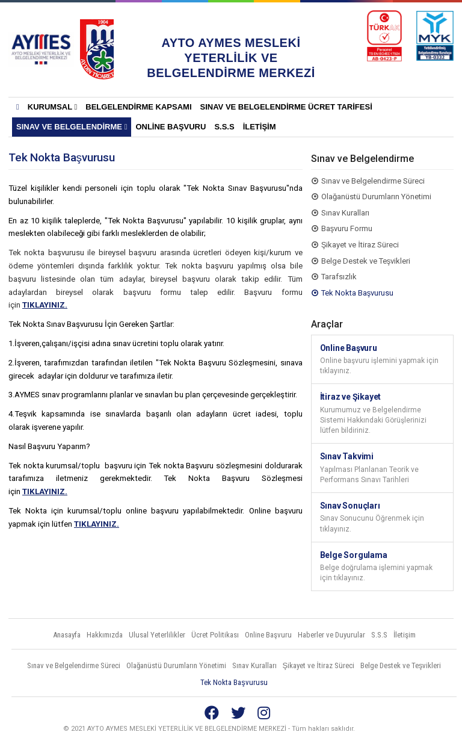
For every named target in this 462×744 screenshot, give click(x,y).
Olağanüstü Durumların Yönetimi (376, 196)
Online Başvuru (170, 126)
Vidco (431, 729)
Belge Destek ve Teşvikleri (366, 260)
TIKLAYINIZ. (44, 304)
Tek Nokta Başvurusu (357, 292)
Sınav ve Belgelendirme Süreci (373, 180)
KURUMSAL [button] (53, 106)
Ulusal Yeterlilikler (157, 634)
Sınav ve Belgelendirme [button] (71, 126)
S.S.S (224, 126)
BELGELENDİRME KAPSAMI (138, 106)
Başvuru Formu (347, 228)
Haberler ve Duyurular (331, 634)
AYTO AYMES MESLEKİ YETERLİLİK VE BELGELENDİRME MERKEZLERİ (41, 49)
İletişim (259, 126)
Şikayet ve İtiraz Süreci (360, 244)
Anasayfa (67, 634)
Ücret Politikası (215, 634)
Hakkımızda (105, 634)
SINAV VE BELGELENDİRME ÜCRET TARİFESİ (286, 106)
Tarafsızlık (339, 276)
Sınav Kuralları (345, 212)
